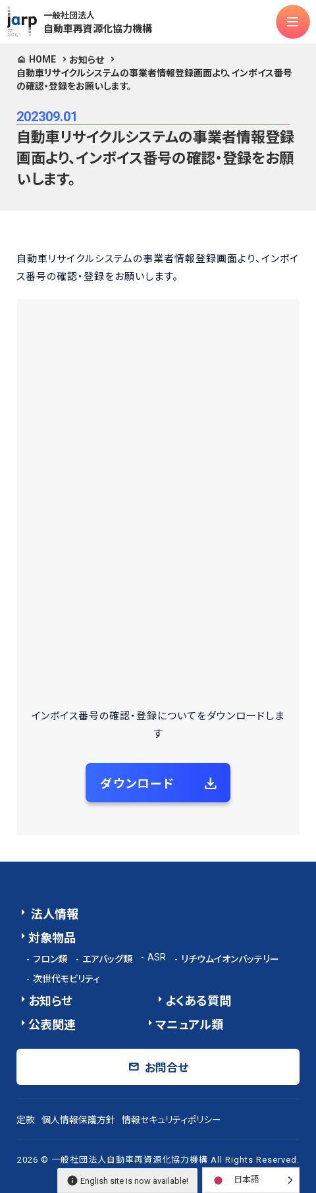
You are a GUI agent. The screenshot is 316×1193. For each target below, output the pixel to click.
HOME (42, 59)
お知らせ (86, 60)
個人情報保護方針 (78, 1120)
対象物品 (52, 938)
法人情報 (53, 914)
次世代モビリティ (66, 979)
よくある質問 (198, 1001)
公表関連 (52, 1025)
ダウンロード (137, 784)
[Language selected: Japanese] (251, 1180)
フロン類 (50, 959)
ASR (156, 957)
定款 (25, 1120)
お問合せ (166, 1067)
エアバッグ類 (107, 959)
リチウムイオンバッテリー (230, 959)
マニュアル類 (189, 1025)
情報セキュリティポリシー (171, 1120)
